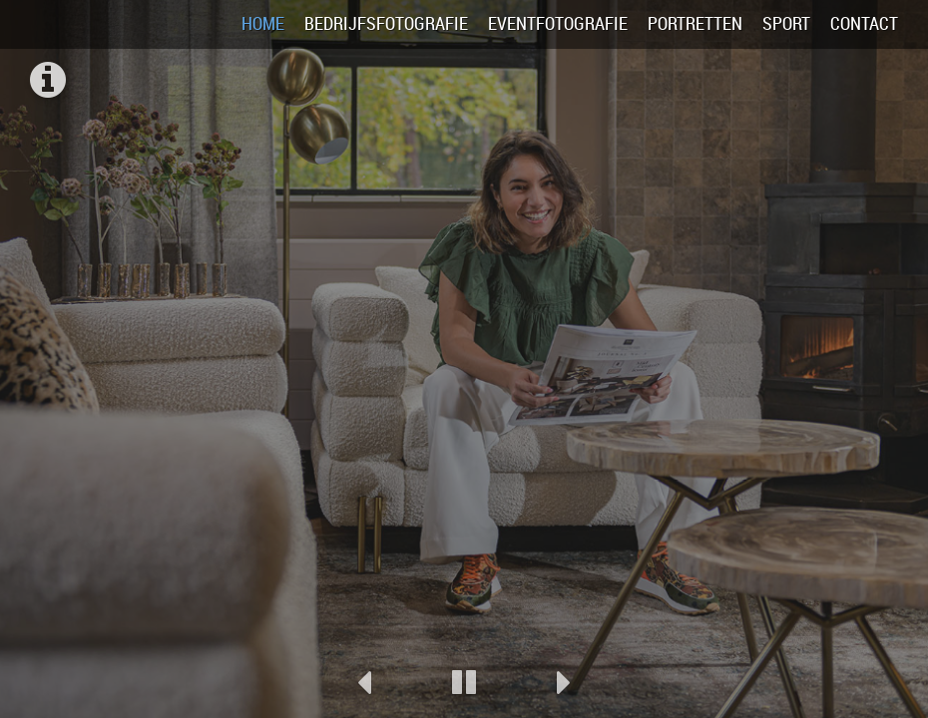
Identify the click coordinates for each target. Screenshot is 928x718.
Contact (864, 23)
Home (262, 23)
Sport (786, 23)
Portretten (695, 23)
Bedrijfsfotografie (386, 23)
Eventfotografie (558, 23)
